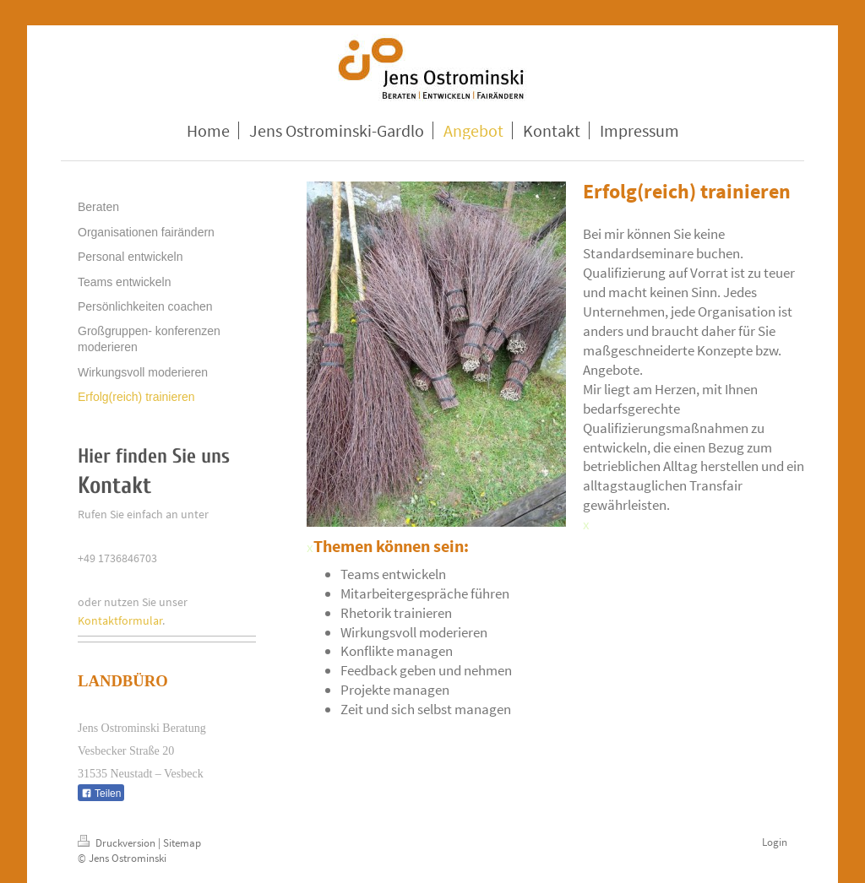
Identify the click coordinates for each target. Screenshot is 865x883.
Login (774, 842)
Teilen (101, 793)
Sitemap (182, 843)
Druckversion (118, 843)
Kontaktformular (120, 620)
